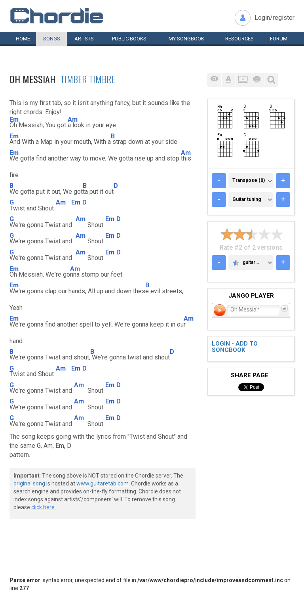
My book (186, 39)
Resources (239, 39)
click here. (43, 507)
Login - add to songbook (235, 347)
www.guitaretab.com (102, 483)
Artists (84, 39)
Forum (278, 39)
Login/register (274, 17)
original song (29, 483)
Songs (51, 39)
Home (23, 39)
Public (129, 39)
